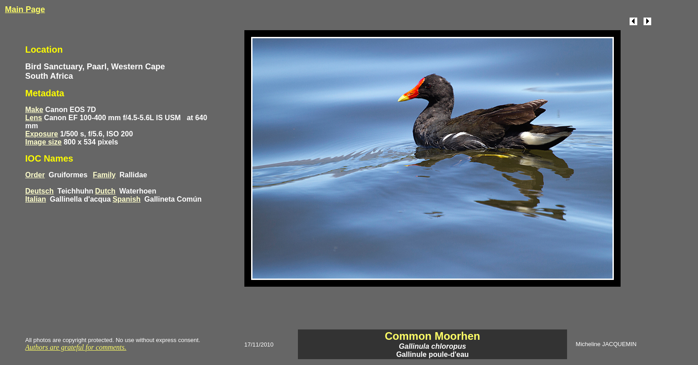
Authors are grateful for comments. (75, 347)
